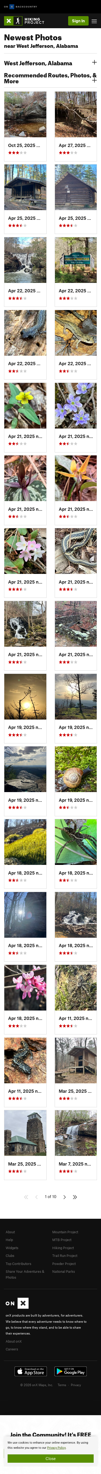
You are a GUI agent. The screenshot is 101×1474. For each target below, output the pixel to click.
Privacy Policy (56, 1448)
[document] (50, 1451)
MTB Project (61, 1240)
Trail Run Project (64, 1255)
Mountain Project (65, 1232)
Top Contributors (18, 1263)
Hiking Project (63, 1248)
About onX (14, 1341)
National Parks (63, 1271)
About (10, 1232)
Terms (62, 1385)
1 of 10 (50, 1196)
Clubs (10, 1255)
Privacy (76, 1385)
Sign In (78, 20)
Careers (12, 1349)
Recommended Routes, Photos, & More (50, 77)
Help (9, 1240)
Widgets (12, 1248)
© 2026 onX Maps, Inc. (36, 1385)
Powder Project (64, 1263)
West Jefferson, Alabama (50, 62)
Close (51, 1458)
